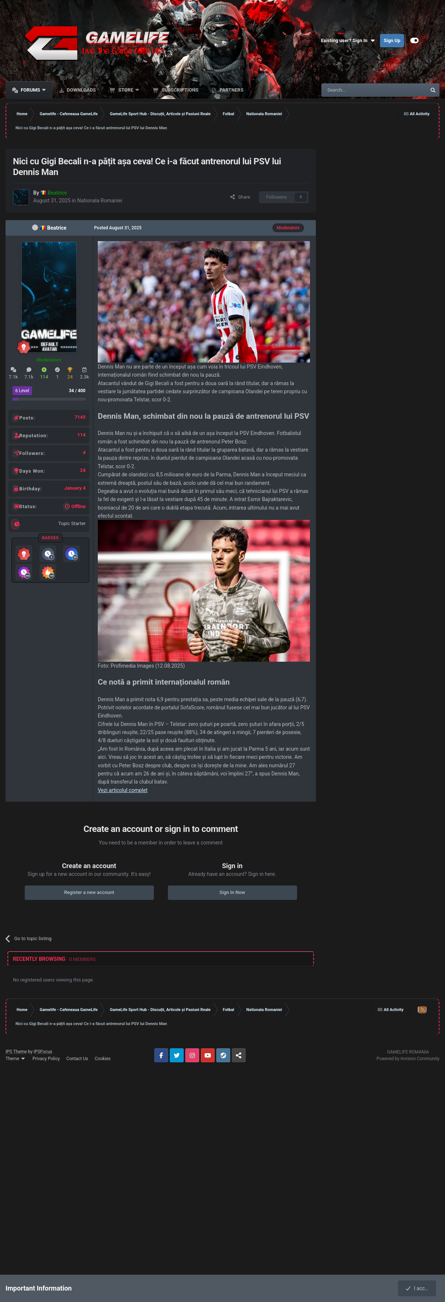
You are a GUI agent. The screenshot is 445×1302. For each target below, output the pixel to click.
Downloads (81, 90)
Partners (231, 90)
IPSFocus (43, 1051)
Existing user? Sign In (348, 40)
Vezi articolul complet (123, 790)
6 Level (22, 390)
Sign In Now (232, 892)
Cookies (103, 1058)
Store (126, 90)
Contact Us (77, 1058)
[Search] (356, 90)
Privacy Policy (46, 1058)
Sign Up (392, 40)
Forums (30, 90)
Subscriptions (180, 90)
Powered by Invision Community (407, 1058)
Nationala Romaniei (99, 200)
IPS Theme (16, 1051)
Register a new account (89, 892)
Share (240, 197)
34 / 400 (77, 390)
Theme (16, 1058)
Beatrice (56, 228)
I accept (418, 1288)
